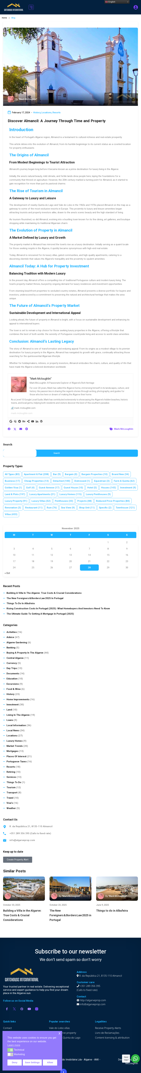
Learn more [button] (13, 1045)
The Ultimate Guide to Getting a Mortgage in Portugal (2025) (40, 613)
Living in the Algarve (18, 715)
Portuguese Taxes (17, 761)
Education (12, 678)
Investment (13, 704)
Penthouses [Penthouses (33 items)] (64, 501)
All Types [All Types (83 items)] (12, 474)
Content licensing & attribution (112, 1037)
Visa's (10, 803)
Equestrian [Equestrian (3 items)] (102, 481)
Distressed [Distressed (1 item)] (82, 481)
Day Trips (12, 668)
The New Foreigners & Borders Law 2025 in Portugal (35, 598)
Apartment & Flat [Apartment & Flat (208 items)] (36, 474)
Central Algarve (15, 658)
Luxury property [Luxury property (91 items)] (16, 501)
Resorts (56, 112)
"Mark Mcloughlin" (27, 99)
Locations (46, 112)
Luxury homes (15, 740)
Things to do (14, 782)
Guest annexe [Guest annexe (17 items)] (49, 487)
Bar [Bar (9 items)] (57, 474)
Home (4, 18)
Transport (12, 792)
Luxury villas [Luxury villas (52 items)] (41, 501)
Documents (13, 673)
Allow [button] (50, 1062)
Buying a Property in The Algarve (25, 652)
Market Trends (15, 746)
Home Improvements (18, 699)
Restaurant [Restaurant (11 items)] (34, 507)
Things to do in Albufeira (21, 603)
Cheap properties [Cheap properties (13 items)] (36, 481)
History (37, 112)
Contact (7, 1028)
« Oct (7, 573)
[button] (31, 7)
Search (7, 444)
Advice (10, 637)
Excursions (13, 684)
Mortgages (12, 751)
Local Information (16, 725)
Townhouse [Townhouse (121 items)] (125, 507)
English (110, 2)
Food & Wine (14, 689)
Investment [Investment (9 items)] (128, 487)
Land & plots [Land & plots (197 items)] (15, 494)
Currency (12, 663)
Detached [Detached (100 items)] (61, 481)
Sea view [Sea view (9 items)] (68, 507)
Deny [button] (14, 1062)
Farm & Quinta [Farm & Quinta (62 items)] (124, 481)
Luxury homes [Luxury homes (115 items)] (70, 494)
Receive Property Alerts (108, 1028)
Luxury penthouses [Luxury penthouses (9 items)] (98, 494)
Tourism (11, 787)
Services (11, 777)
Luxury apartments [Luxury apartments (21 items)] (42, 494)
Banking (11, 647)
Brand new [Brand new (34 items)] (120, 474)
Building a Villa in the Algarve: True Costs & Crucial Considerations (44, 593)
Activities (12, 632)
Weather (11, 808)
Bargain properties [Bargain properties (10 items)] (95, 474)
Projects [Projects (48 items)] (84, 501)
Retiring (11, 772)
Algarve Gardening (17, 642)
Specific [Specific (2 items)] (105, 507)
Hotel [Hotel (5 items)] (92, 487)
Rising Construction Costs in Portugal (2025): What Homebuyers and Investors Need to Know (58, 608)
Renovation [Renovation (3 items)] (13, 507)
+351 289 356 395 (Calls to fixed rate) (30, 833)
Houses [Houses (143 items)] (108, 487)
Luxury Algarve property (62, 1033)
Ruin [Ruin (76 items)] (52, 507)
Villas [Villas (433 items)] (11, 514)
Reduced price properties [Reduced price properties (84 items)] (113, 501)
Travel (10, 797)
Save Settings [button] (32, 1062)
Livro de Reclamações (107, 1033)
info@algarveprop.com (22, 840)
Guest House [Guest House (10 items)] (73, 487)
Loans (10, 720)
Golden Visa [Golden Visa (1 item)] (13, 487)
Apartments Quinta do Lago (64, 1037)
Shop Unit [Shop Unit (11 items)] (87, 507)
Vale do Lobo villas (59, 1028)
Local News (13, 730)
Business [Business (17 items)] (12, 481)
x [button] (60, 1033)
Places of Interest (16, 756)
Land (9, 709)
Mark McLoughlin (123, 429)
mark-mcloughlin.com (21, 413)
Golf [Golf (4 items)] (30, 487)
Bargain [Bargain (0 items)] (71, 474)
